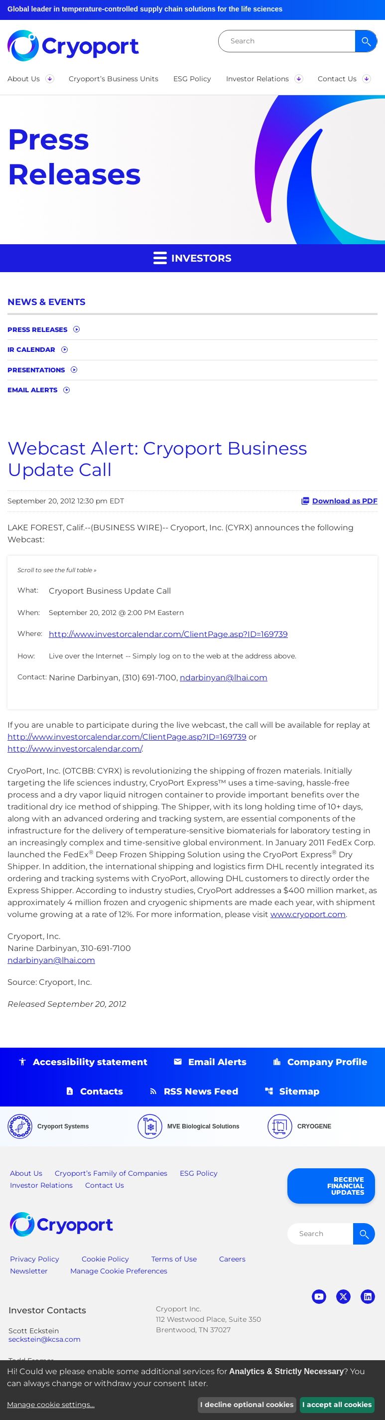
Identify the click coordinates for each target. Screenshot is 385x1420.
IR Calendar (31, 349)
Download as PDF (339, 500)
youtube (319, 1296)
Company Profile (327, 1062)
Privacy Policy (34, 1259)
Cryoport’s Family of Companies (111, 1173)
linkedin (368, 1296)
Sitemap (299, 1091)
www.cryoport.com (308, 914)
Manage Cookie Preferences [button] (118, 1270)
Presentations (36, 370)
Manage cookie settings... (51, 1404)
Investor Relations (41, 1185)
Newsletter (29, 1270)
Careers (232, 1259)
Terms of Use (174, 1259)
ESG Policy (199, 1173)
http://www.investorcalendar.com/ (74, 749)
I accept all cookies (337, 1404)
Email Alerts (32, 390)
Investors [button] (192, 257)
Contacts (101, 1091)
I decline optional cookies (246, 1404)
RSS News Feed (201, 1091)
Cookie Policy (105, 1259)
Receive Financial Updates (345, 1185)
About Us (26, 1173)
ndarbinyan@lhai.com (223, 677)
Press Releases (37, 329)
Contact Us (104, 1185)
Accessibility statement (90, 1062)
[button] (30, 78)
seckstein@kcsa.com (44, 1339)
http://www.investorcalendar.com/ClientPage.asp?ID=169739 (168, 634)
